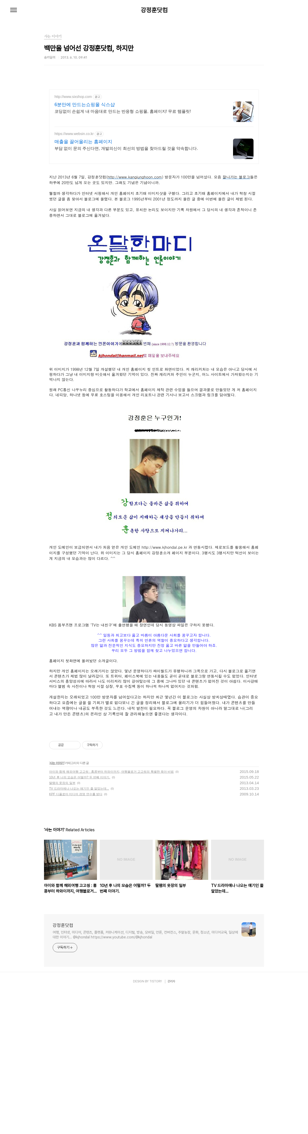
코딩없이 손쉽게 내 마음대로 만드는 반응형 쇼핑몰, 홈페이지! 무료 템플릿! (122, 111)
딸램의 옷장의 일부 (62, 926)
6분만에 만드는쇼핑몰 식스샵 (84, 104)
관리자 (171, 1124)
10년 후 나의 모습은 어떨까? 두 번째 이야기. (79, 920)
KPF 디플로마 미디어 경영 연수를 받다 (75, 937)
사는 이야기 (56, 906)
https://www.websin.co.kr (74, 134)
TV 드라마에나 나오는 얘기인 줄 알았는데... (79, 932)
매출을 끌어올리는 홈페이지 (83, 141)
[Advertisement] (154, 205)
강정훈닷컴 (154, 10)
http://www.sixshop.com (73, 97)
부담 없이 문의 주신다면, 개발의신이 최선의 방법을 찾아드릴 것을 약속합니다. (126, 148)
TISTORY (155, 1124)
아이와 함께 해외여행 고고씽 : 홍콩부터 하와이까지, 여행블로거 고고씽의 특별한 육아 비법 (111, 915)
